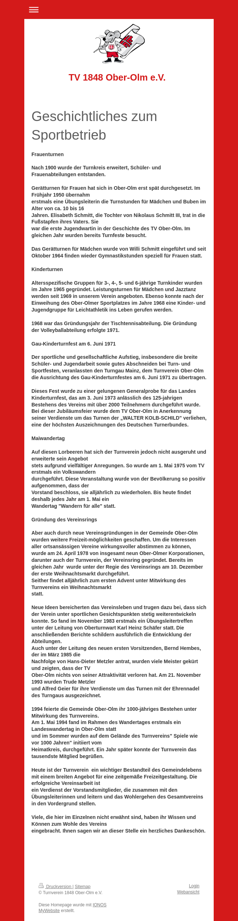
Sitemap (82, 886)
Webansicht (188, 892)
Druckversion (56, 886)
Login (194, 885)
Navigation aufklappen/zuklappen (119, 9)
